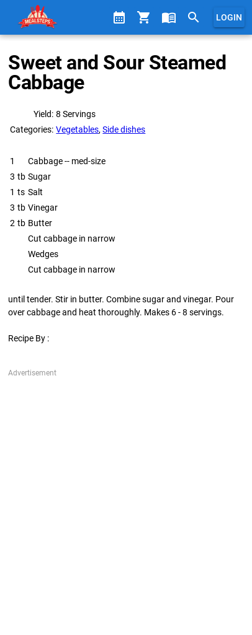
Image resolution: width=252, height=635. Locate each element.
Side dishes (123, 129)
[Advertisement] (126, 504)
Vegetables (77, 129)
